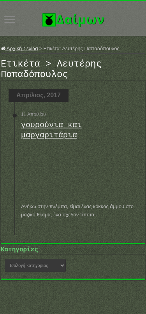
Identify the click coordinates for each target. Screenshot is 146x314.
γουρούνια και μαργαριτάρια (51, 135)
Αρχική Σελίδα (19, 48)
